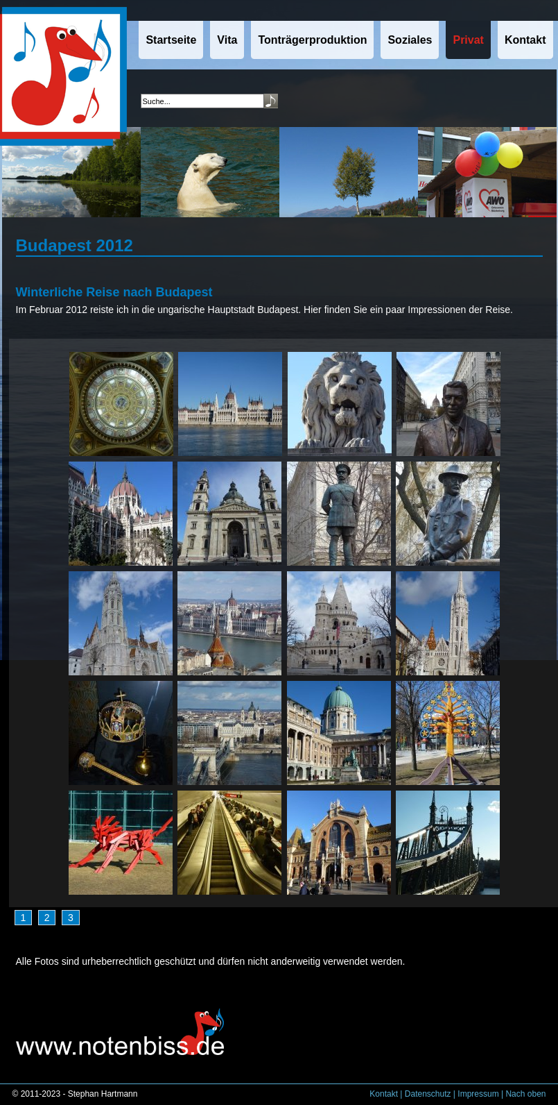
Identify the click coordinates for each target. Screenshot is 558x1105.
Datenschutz (428, 1094)
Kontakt (383, 1094)
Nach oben (525, 1094)
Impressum (477, 1094)
